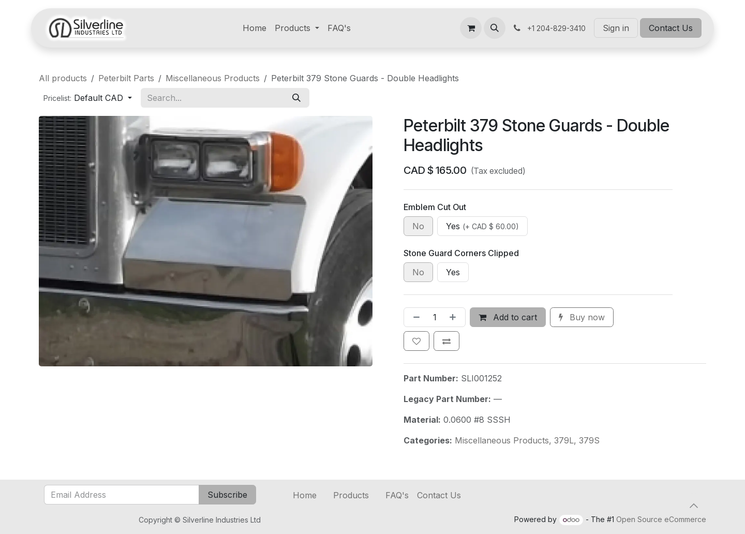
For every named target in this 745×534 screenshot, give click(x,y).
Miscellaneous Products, (504, 440)
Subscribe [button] (227, 495)
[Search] (296, 98)
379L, (566, 440)
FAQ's (397, 495)
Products (351, 495)
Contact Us (671, 28)
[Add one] (454, 317)
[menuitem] (255, 28)
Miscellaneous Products (213, 78)
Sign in (616, 28)
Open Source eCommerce (661, 519)
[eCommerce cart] (471, 28)
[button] (494, 28)
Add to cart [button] (508, 317)
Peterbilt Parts (126, 78)
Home (305, 495)
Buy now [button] (582, 317)
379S (589, 440)
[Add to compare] (446, 341)
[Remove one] (414, 317)
